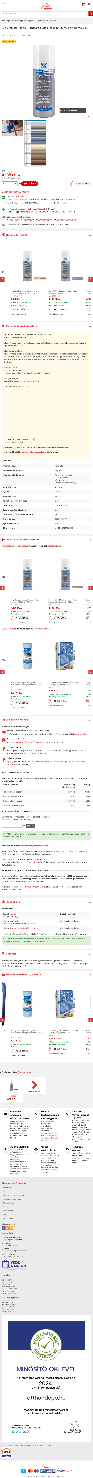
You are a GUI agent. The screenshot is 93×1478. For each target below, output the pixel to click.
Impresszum (7, 1187)
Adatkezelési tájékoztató (11, 1199)
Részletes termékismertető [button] (19, 326)
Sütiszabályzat (8, 1203)
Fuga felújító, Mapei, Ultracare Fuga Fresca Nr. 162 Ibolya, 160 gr (65, 292)
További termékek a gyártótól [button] (21, 974)
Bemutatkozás (8, 1207)
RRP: (3, 171)
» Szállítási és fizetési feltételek (13, 1195)
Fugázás (52, 21)
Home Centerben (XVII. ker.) (21, 742)
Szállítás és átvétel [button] (15, 719)
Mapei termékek (9, 629)
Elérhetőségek (8, 1218)
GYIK (4, 1214)
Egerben (13, 914)
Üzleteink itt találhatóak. (50, 1139)
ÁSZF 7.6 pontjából (29, 862)
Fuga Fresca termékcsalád (32, 452)
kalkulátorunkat (80, 734)
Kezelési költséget (43, 742)
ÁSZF (4, 1191)
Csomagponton (45, 219)
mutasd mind (53, 546)
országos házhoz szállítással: (31, 209)
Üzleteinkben (28, 219)
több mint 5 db (22, 196)
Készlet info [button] (11, 902)
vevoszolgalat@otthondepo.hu (15, 1251)
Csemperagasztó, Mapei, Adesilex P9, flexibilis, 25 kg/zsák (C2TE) (63, 684)
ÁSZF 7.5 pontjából (35, 887)
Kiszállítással (14, 219)
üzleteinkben (59, 851)
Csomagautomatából (66, 219)
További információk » (37, 753)
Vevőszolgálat (7, 1211)
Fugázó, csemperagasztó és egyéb (19, 21)
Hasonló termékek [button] (14, 235)
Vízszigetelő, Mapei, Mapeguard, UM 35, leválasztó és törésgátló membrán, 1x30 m (27, 684)
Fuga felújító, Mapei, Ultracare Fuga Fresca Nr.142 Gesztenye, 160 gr (27, 292)
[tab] (46, 235)
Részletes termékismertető (17, 191)
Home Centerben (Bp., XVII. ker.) (25, 928)
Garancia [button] (9, 953)
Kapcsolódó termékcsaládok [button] (20, 539)
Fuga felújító (41, 21)
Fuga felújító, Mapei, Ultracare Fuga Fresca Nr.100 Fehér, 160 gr (27, 601)
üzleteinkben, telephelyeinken (34, 845)
